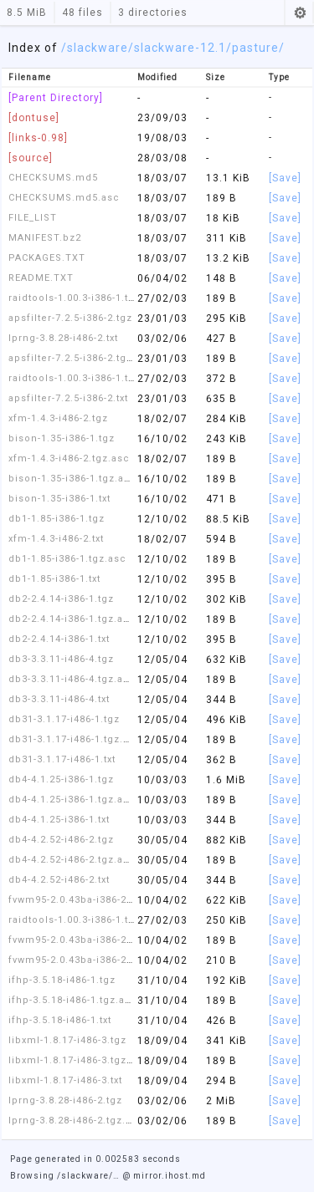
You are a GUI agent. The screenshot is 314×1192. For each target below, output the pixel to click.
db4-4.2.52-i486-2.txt (59, 879)
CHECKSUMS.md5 (53, 177)
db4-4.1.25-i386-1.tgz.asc (72, 799)
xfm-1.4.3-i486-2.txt (56, 538)
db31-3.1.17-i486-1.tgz (64, 719)
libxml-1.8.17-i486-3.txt (65, 1080)
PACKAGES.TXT (46, 257)
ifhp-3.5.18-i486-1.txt (59, 1020)
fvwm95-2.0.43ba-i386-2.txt (75, 960)
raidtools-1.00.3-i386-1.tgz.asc (85, 298)
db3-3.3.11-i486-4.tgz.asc (72, 679)
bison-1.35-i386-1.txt (59, 498)
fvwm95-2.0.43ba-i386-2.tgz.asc (87, 940)
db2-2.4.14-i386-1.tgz (61, 598)
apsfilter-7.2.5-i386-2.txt (68, 398)
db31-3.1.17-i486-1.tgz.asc (75, 739)
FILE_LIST (32, 217)
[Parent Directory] (55, 98)
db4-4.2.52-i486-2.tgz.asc (72, 859)
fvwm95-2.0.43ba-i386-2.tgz (77, 899)
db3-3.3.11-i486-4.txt (59, 699)
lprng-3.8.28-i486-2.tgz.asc (76, 1120)
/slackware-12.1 (177, 47)
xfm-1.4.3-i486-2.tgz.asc (69, 458)
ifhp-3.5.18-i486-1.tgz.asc (72, 1000)
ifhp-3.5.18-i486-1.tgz (62, 980)
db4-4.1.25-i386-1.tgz (61, 779)
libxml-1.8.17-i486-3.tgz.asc (78, 1060)
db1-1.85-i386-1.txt (54, 578)
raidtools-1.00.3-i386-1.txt (72, 378)
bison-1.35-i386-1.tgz (61, 438)
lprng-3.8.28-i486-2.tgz (65, 1100)
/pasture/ (255, 47)
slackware (97, 47)
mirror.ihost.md (169, 1175)
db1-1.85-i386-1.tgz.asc (67, 558)
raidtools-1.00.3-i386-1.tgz (74, 919)
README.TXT (41, 278)
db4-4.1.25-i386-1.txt (59, 819)
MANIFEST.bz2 (44, 237)
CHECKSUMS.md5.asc (64, 197)
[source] (30, 158)
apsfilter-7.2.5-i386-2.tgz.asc (81, 358)
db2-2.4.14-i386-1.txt (59, 639)
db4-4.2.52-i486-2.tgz (61, 839)
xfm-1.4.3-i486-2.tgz (58, 418)
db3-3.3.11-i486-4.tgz (61, 659)
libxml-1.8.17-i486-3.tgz (67, 1040)
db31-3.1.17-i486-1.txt (62, 759)
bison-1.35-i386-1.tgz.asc (72, 478)
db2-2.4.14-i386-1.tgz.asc (72, 619)
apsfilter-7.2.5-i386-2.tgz (70, 318)
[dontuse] (33, 118)
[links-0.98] (38, 138)
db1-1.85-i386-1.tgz (56, 518)
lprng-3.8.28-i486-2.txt (63, 338)
